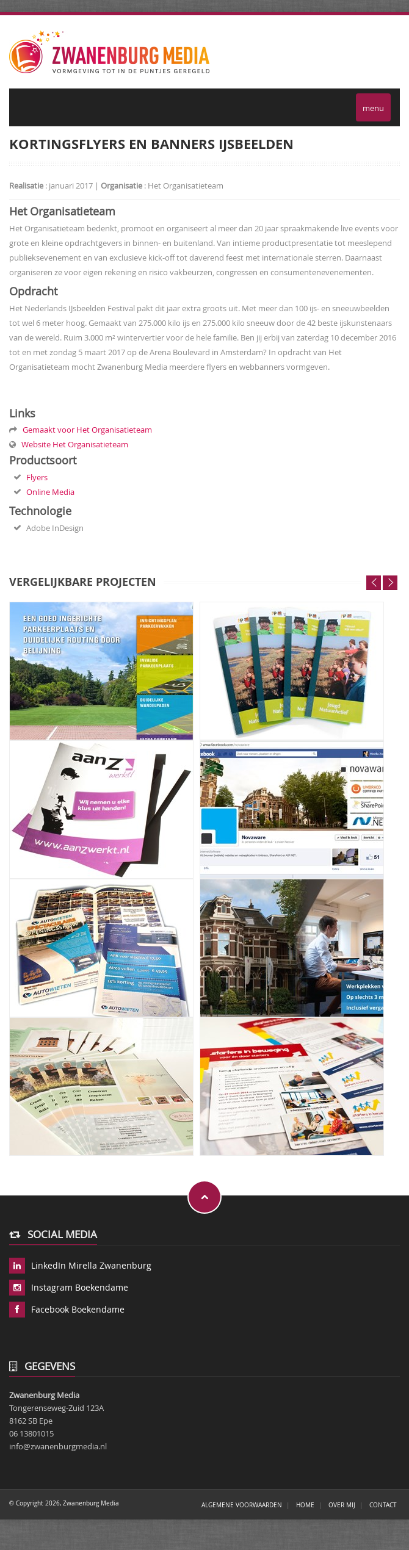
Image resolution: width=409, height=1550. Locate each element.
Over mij (341, 1505)
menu (373, 106)
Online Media (50, 491)
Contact (383, 1505)
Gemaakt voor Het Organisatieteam (85, 429)
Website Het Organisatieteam (73, 444)
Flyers (37, 477)
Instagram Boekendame (79, 1287)
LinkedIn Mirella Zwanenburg (91, 1265)
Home (305, 1505)
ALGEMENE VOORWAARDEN (241, 1505)
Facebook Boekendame (78, 1309)
